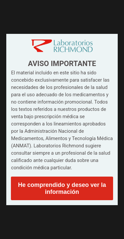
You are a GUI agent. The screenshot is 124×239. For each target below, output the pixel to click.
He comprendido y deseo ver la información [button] (62, 188)
